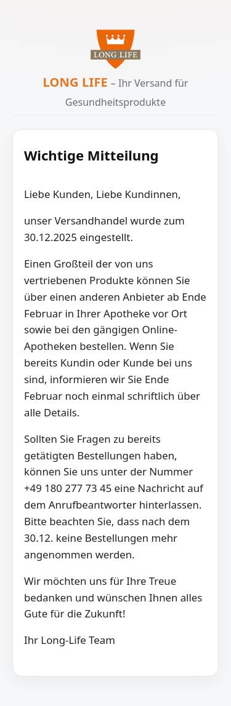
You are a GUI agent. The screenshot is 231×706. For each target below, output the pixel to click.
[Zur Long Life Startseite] (115, 49)
